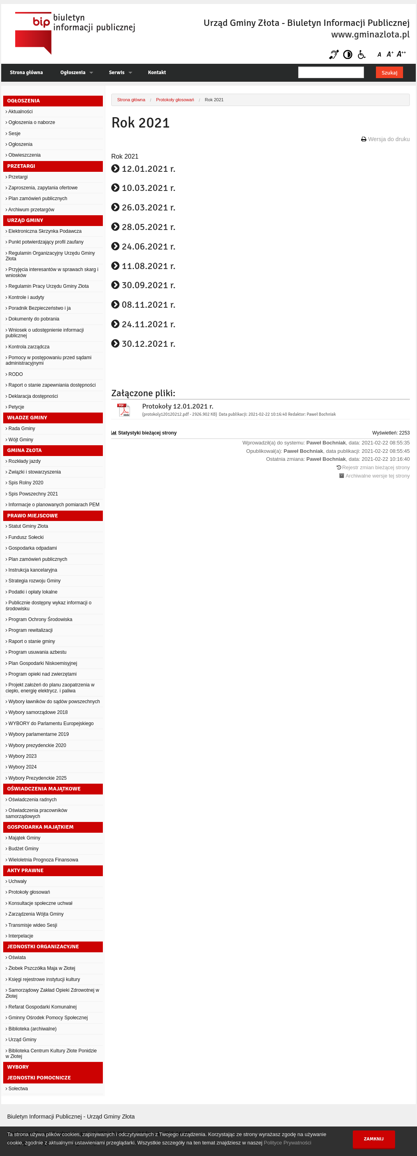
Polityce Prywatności (287, 1143)
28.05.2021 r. (148, 227)
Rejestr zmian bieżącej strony (376, 467)
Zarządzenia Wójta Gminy (34, 914)
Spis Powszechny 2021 (32, 494)
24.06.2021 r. (148, 246)
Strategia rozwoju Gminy (33, 581)
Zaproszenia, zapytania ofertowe (42, 188)
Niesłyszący (334, 54)
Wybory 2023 (21, 756)
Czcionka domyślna (381, 54)
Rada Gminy (20, 428)
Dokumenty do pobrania (32, 319)
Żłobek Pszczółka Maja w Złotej (40, 968)
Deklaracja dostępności (32, 396)
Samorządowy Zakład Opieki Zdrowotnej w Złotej (52, 993)
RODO (14, 374)
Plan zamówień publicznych (36, 198)
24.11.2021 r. (148, 324)
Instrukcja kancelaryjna (31, 570)
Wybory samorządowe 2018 (37, 712)
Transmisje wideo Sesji (31, 925)
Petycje (15, 407)
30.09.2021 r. (148, 285)
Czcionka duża (401, 54)
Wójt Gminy (19, 439)
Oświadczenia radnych (31, 799)
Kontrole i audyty (25, 297)
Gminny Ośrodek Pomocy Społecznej (47, 1017)
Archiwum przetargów (30, 209)
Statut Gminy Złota (27, 526)
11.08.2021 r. (148, 266)
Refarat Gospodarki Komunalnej (41, 1007)
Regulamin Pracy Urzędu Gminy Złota (47, 286)
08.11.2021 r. (148, 305)
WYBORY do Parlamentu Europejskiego (50, 723)
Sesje (13, 133)
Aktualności (19, 111)
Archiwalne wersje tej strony (378, 476)
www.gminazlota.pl (370, 34)
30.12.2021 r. (148, 344)
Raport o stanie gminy (30, 641)
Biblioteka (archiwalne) (31, 1029)
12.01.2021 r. (148, 169)
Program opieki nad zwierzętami (41, 674)
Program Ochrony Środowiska (39, 619)
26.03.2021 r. (148, 207)
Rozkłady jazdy (23, 461)
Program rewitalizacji (29, 630)
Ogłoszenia (73, 72)
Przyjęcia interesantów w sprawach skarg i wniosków (52, 272)
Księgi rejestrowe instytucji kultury (43, 979)
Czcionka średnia (391, 54)
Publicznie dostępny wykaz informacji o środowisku (48, 605)
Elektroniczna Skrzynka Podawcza (44, 231)
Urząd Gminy (21, 1039)
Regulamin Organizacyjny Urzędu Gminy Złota (50, 255)
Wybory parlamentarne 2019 (37, 734)
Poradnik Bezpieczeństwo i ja (38, 308)
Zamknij (374, 1139)
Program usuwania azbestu (36, 652)
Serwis (116, 72)
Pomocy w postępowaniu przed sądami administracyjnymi (48, 360)
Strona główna (26, 72)
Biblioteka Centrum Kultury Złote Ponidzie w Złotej (51, 1053)
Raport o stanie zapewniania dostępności (51, 385)
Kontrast (348, 54)
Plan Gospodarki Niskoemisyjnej (41, 663)
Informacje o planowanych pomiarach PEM (52, 504)
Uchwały (16, 881)
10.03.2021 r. (148, 188)
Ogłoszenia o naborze (30, 122)
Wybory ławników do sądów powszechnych (53, 701)
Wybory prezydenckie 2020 (36, 745)
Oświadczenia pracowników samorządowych (36, 813)
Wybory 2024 (21, 767)
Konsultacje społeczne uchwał (39, 903)
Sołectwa (17, 1088)
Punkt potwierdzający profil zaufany (44, 242)
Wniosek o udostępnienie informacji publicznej (45, 332)
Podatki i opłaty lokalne (31, 592)
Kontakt (157, 72)
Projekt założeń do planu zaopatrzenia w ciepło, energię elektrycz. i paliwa (50, 687)
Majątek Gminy (23, 838)
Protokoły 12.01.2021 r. (177, 406)
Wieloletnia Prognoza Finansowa (42, 860)
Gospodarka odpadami (31, 548)
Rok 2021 (214, 99)
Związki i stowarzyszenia (33, 472)
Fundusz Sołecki (24, 537)
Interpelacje (19, 936)
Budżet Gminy (22, 848)
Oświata (16, 957)
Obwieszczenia (23, 155)
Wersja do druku (389, 139)
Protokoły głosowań (28, 892)
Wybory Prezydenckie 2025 (36, 778)
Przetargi (17, 177)
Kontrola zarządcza (27, 347)
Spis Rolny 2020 (24, 483)
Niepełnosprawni (362, 54)
